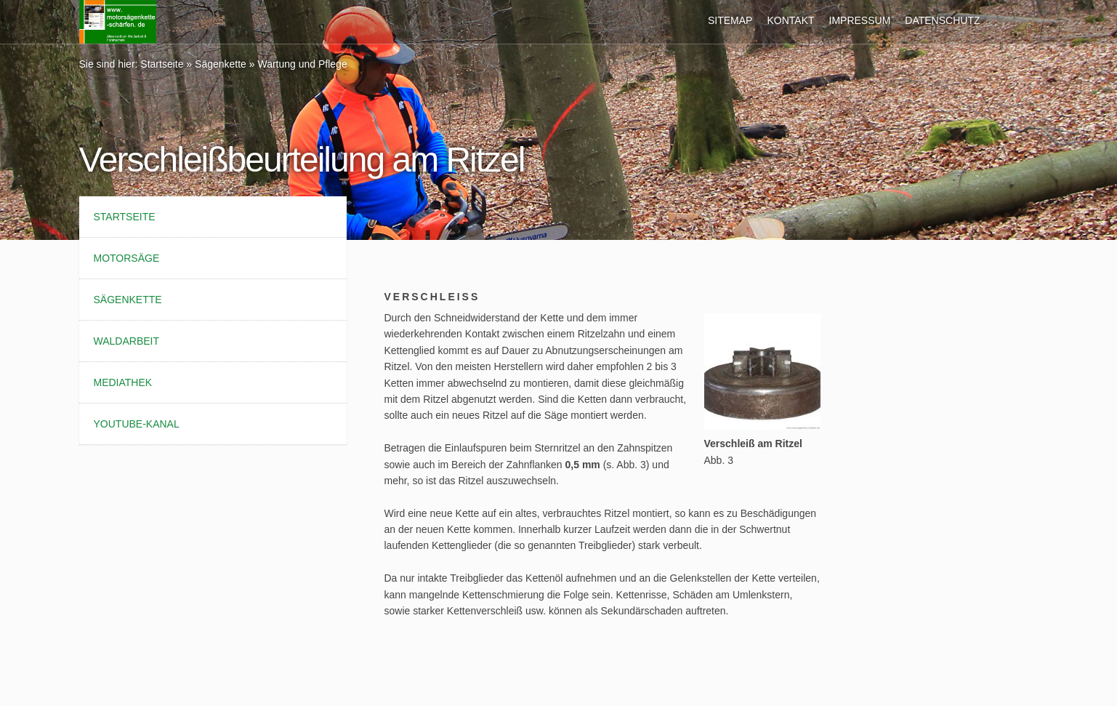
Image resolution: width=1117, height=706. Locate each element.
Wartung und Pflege (302, 64)
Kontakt (790, 20)
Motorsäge (127, 258)
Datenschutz (942, 20)
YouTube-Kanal (137, 424)
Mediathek (123, 382)
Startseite (161, 64)
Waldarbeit (127, 341)
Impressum (860, 20)
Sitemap (730, 20)
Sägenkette (220, 64)
